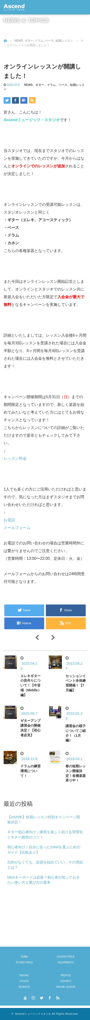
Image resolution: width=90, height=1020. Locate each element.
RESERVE (24, 987)
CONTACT (66, 981)
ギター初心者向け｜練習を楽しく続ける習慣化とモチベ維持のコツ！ (45, 834)
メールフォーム (17, 528)
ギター (40, 85)
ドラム (51, 85)
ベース (63, 85)
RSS (57, 997)
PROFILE (65, 975)
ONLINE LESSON (65, 987)
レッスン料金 (15, 458)
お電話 (9, 520)
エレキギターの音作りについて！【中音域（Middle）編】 (30, 685)
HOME (24, 956)
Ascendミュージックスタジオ (33, 1014)
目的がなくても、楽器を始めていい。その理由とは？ (45, 864)
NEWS (28, 85)
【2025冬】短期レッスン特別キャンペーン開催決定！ (43, 819)
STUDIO (24, 981)
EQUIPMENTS (66, 962)
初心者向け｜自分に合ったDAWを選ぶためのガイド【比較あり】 (43, 849)
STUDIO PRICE (24, 962)
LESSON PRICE (66, 956)
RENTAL (24, 975)
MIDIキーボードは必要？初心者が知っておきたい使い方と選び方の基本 (43, 879)
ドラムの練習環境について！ (30, 771)
